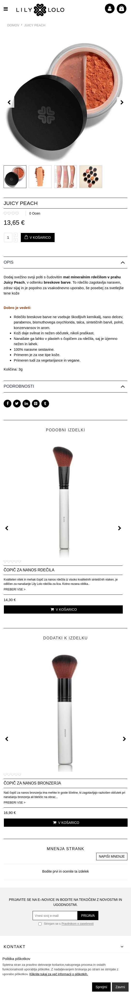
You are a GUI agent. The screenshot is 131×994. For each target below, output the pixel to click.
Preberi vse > (14, 589)
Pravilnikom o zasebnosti (78, 924)
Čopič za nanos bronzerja (32, 783)
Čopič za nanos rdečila (29, 570)
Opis (9, 262)
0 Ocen (34, 213)
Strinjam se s (49, 923)
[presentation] (9, 102)
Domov (13, 25)
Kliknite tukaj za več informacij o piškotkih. (58, 974)
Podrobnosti (19, 386)
